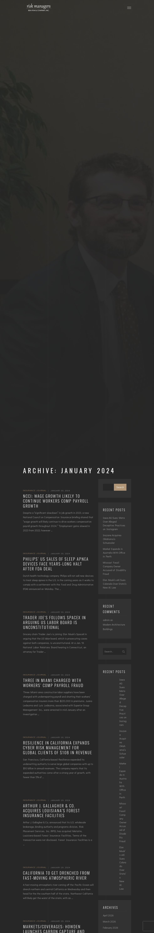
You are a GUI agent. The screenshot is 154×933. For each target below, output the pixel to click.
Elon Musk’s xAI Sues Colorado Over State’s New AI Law (114, 583)
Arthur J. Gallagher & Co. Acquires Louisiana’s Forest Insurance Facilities (51, 810)
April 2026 (108, 915)
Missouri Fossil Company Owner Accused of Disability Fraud (114, 568)
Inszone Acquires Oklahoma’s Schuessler (112, 539)
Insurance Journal (35, 490)
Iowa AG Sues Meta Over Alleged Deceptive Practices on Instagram (114, 523)
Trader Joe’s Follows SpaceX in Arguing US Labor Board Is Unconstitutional (54, 622)
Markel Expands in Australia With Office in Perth (114, 552)
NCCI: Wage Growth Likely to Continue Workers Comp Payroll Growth (56, 500)
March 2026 (109, 921)
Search (120, 487)
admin (106, 620)
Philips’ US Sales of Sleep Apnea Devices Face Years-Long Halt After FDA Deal (56, 563)
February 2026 (110, 927)
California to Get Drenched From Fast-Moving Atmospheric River (56, 875)
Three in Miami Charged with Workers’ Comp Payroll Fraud (53, 683)
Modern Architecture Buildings (114, 627)
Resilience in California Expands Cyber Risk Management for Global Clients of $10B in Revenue (57, 747)
